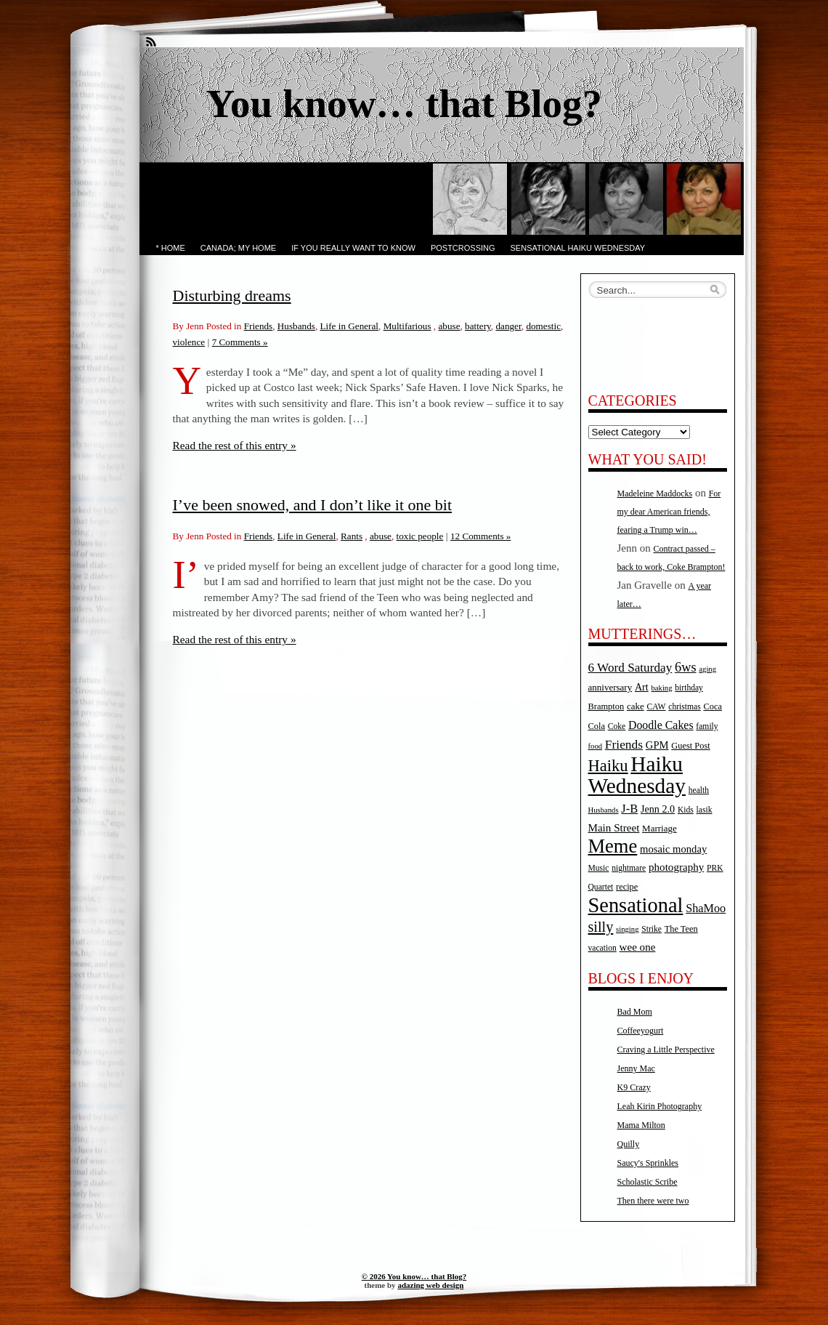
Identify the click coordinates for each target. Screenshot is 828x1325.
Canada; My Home (238, 247)
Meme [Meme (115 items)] (613, 846)
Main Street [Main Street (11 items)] (614, 828)
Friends (258, 326)
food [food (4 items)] (595, 746)
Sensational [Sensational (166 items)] (635, 905)
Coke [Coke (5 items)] (616, 726)
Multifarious (407, 326)
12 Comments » (480, 536)
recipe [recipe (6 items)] (627, 887)
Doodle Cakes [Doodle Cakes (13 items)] (661, 725)
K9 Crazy (634, 1087)
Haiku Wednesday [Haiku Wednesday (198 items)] (637, 774)
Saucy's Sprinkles (648, 1163)
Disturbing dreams (232, 295)
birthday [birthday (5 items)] (689, 688)
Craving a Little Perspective (666, 1049)
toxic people (420, 536)
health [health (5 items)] (699, 790)
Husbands (296, 326)
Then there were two (653, 1201)
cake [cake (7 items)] (635, 706)
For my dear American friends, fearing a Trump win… (669, 511)
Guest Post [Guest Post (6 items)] (690, 746)
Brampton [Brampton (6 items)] (606, 706)
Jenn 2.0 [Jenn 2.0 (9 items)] (658, 809)
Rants (351, 536)
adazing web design (430, 1285)
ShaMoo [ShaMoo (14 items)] (706, 908)
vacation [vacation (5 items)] (602, 948)
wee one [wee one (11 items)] (638, 947)
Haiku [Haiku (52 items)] (608, 766)
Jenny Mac (636, 1068)
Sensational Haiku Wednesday (578, 247)
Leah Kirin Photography (659, 1106)
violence (189, 342)
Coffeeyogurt (640, 1031)
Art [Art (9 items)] (642, 687)
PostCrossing (463, 247)
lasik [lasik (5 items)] (705, 810)
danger (508, 326)
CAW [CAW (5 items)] (655, 707)
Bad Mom (634, 1012)
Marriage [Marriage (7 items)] (659, 828)
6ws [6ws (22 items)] (686, 667)
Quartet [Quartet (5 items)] (601, 887)
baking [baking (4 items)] (662, 688)
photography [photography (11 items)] (676, 867)
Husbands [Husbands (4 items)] (603, 810)
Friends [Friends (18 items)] (624, 744)
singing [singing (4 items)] (627, 929)
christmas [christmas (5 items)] (684, 707)
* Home (170, 247)
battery (478, 326)
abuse (449, 326)
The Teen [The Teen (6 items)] (681, 929)
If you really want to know (353, 247)
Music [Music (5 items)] (598, 868)
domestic (543, 326)
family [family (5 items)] (707, 726)
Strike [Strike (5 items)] (651, 929)
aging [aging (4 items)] (707, 669)
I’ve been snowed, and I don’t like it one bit (312, 505)
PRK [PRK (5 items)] (715, 868)
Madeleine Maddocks (655, 493)
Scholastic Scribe (647, 1182)
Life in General (349, 326)
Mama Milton (641, 1125)
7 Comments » (240, 342)
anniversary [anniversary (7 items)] (610, 687)
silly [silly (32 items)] (601, 927)
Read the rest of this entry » (234, 445)
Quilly (628, 1144)
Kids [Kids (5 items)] (686, 810)
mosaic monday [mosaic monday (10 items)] (673, 849)
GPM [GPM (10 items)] (657, 745)
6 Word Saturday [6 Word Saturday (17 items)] (630, 667)
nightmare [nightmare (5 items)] (629, 868)
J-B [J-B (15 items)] (629, 808)
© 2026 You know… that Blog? (414, 1276)
